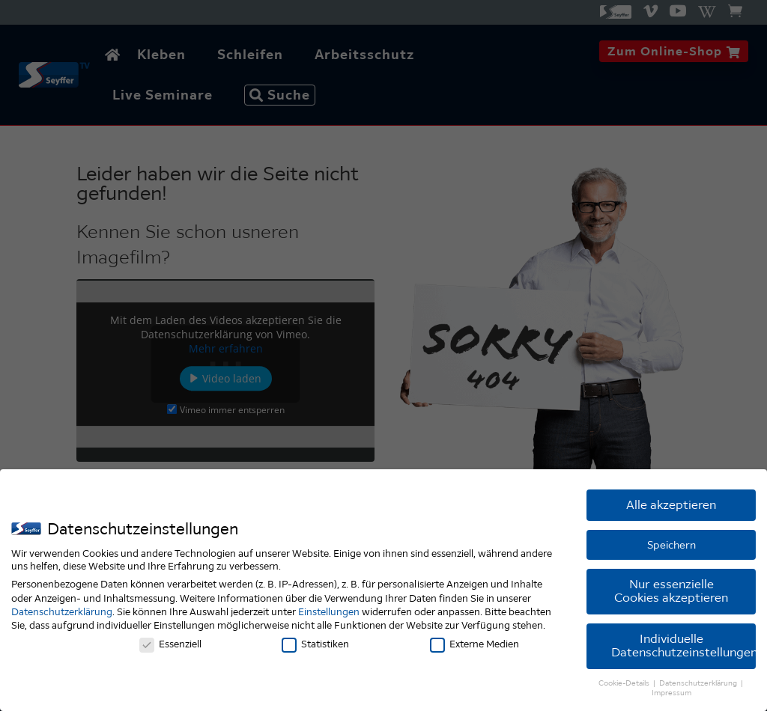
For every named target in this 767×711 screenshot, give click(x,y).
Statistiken (315, 646)
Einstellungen (329, 614)
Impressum (671, 696)
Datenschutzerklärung (61, 614)
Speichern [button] (671, 547)
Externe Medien (474, 646)
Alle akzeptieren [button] (671, 507)
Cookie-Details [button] (625, 685)
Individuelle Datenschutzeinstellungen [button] (684, 647)
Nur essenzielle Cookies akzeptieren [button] (671, 593)
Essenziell (170, 646)
